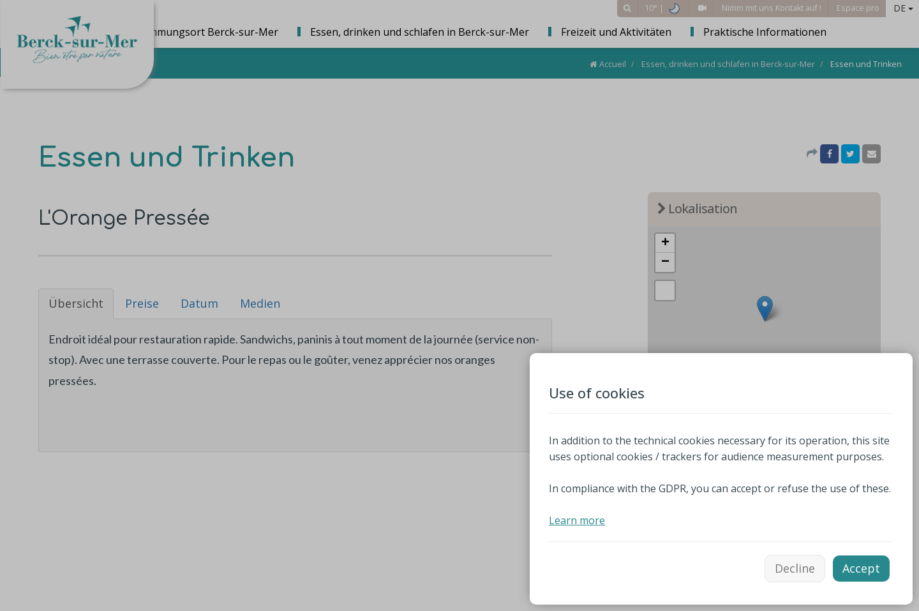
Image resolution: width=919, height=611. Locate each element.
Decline (795, 568)
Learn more (577, 520)
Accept (861, 568)
